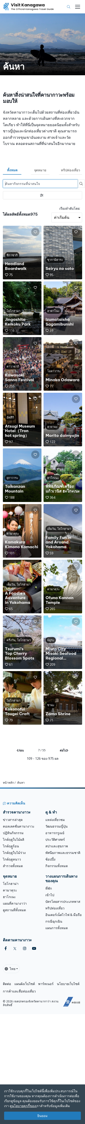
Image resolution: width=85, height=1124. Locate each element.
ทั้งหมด (12, 170)
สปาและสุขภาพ (56, 846)
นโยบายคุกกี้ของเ (24, 1106)
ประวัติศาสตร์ (55, 839)
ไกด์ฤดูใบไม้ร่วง (14, 852)
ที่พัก (48, 888)
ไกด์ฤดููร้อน (11, 846)
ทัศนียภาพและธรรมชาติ (62, 852)
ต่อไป (64, 750)
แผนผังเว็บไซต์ (24, 984)
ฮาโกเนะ (9, 897)
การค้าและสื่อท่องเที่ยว (19, 991)
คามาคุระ (10, 890)
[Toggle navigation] (78, 7)
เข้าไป (49, 895)
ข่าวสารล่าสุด (13, 819)
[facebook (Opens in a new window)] (5, 948)
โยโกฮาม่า (10, 883)
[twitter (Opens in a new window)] (15, 948)
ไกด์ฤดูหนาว (12, 859)
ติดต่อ (7, 984)
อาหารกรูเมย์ (54, 833)
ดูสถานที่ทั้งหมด (14, 910)
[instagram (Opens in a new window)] (24, 948)
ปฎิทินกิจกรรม (13, 833)
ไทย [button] (10, 968)
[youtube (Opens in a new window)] (34, 948)
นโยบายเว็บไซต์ (68, 984)
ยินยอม (42, 1115)
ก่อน (20, 750)
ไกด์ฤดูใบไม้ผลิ (13, 839)
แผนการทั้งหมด (56, 928)
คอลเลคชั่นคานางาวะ (18, 826)
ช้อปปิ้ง (50, 859)
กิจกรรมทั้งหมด (56, 866)
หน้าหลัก (8, 782)
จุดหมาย (40, 170)
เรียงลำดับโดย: (69, 208)
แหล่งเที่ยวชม (55, 819)
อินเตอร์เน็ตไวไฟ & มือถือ (63, 914)
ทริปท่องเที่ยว (70, 170)
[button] (35, 232)
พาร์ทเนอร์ (46, 984)
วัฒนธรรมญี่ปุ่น (56, 826)
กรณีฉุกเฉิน (53, 921)
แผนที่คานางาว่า (15, 903)
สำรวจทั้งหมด (13, 866)
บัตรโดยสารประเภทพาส (62, 901)
